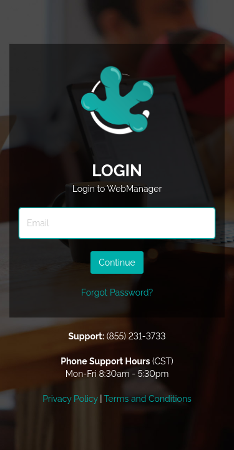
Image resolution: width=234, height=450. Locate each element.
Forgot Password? (117, 293)
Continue (117, 263)
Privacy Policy (69, 399)
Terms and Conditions (148, 399)
